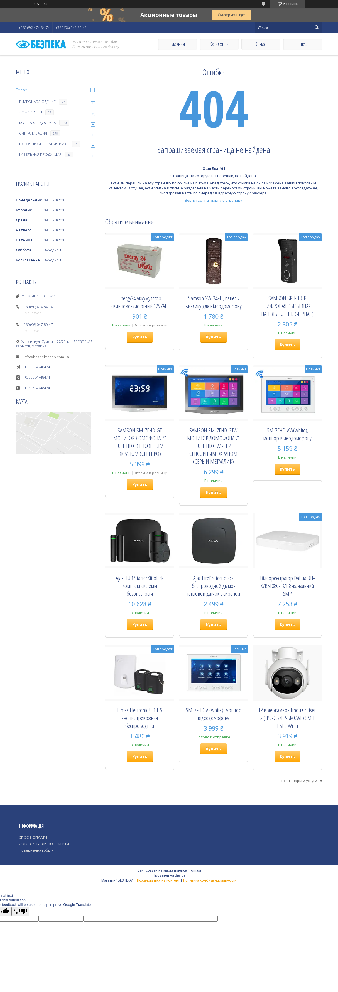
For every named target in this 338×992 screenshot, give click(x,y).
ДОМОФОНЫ (30, 112)
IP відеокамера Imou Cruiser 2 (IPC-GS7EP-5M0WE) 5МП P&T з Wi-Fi (287, 717)
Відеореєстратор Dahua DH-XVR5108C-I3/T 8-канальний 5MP (287, 585)
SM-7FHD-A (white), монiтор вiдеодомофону (213, 714)
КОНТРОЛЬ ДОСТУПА (37, 122)
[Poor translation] (20, 911)
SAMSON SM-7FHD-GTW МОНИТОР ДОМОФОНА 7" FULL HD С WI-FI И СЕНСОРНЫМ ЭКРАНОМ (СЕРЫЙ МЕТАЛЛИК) (213, 445)
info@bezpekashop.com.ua (46, 357)
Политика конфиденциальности (210, 880)
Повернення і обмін (36, 850)
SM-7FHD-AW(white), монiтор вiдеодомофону (287, 434)
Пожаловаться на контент (158, 880)
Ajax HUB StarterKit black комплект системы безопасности (139, 585)
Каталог (217, 44)
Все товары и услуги (299, 780)
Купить (139, 337)
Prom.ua (194, 870)
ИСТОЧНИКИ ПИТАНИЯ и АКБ (43, 143)
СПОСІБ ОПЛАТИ (33, 837)
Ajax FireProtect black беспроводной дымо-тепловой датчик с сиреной (213, 585)
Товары (23, 90)
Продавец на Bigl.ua (169, 875)
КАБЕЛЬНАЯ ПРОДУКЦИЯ (40, 154)
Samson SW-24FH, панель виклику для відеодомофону (213, 302)
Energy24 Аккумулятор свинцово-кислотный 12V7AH (139, 302)
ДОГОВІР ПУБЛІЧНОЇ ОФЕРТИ (44, 843)
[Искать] (316, 27)
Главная (177, 44)
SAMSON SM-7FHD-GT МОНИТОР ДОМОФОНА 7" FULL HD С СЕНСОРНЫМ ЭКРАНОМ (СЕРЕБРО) (139, 441)
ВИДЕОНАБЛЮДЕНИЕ (37, 101)
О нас (261, 44)
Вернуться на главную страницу (213, 200)
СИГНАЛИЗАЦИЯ (33, 133)
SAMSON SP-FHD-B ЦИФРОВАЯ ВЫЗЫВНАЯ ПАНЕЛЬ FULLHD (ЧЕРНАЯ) (287, 306)
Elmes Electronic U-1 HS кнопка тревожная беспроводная (139, 717)
